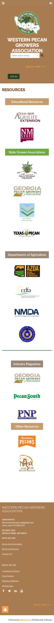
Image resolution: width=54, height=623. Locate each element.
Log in (13, 76)
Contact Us (7, 554)
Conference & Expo (10, 571)
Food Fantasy (8, 576)
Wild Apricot (25, 619)
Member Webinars (10, 581)
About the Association (12, 544)
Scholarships (7, 586)
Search (42, 55)
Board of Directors (10, 549)
